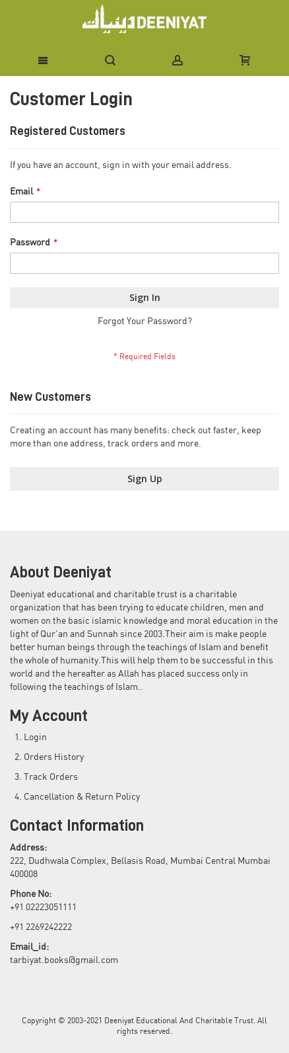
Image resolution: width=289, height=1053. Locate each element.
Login (35, 737)
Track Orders (51, 777)
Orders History (54, 757)
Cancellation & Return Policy (82, 797)
